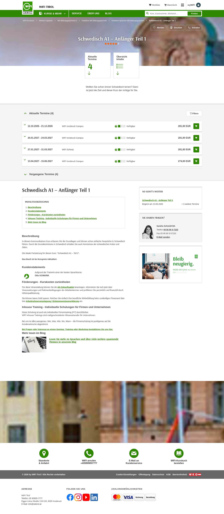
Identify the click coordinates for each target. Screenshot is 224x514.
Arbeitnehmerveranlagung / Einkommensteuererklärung (52, 301)
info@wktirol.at (34, 504)
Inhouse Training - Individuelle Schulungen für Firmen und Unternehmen (62, 218)
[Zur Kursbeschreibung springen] (126, 65)
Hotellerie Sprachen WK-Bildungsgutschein (128, 21)
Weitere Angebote (46, 21)
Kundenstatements (37, 211)
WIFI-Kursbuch (28, 21)
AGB (168, 474)
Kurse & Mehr (50, 13)
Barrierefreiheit (180, 474)
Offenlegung (144, 474)
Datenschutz (158, 474)
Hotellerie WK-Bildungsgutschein (94, 21)
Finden (194, 13)
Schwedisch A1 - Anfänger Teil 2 (157, 200)
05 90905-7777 (35, 498)
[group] (112, 43)
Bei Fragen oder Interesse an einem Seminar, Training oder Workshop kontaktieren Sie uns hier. (67, 329)
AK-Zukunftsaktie (65, 287)
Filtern (194, 113)
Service (77, 13)
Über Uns (93, 13)
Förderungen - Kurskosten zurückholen (46, 215)
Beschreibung (34, 207)
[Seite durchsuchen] (173, 13)
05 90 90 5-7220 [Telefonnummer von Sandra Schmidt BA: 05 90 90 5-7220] (171, 230)
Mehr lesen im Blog (37, 222)
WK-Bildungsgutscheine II (67, 21)
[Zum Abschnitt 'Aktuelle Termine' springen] (98, 65)
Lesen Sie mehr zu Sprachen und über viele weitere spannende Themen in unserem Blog (83, 340)
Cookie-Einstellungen (126, 474)
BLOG (108, 13)
